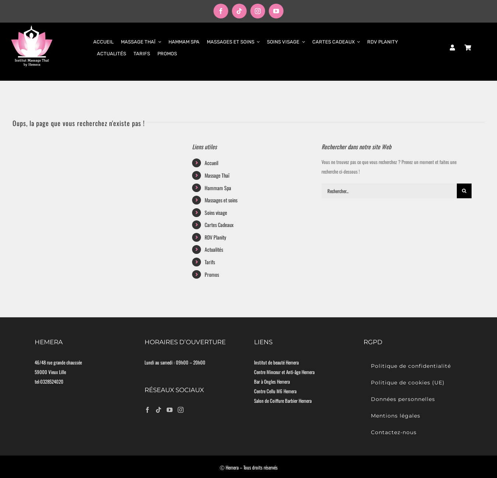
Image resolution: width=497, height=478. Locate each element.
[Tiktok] (158, 410)
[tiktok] (239, 11)
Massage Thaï (217, 175)
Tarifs (210, 262)
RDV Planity (215, 237)
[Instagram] (181, 410)
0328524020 (51, 381)
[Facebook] (147, 410)
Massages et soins (221, 200)
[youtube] (276, 11)
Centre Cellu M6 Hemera (275, 391)
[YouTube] (170, 410)
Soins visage (216, 212)
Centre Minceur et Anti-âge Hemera (284, 372)
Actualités (214, 249)
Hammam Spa (218, 188)
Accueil (211, 163)
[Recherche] (464, 191)
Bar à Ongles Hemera (272, 381)
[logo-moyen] (31, 27)
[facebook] (220, 11)
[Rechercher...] (389, 191)
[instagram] (257, 11)
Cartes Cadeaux (219, 224)
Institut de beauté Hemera (276, 362)
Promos (212, 274)
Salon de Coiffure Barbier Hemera (283, 400)
